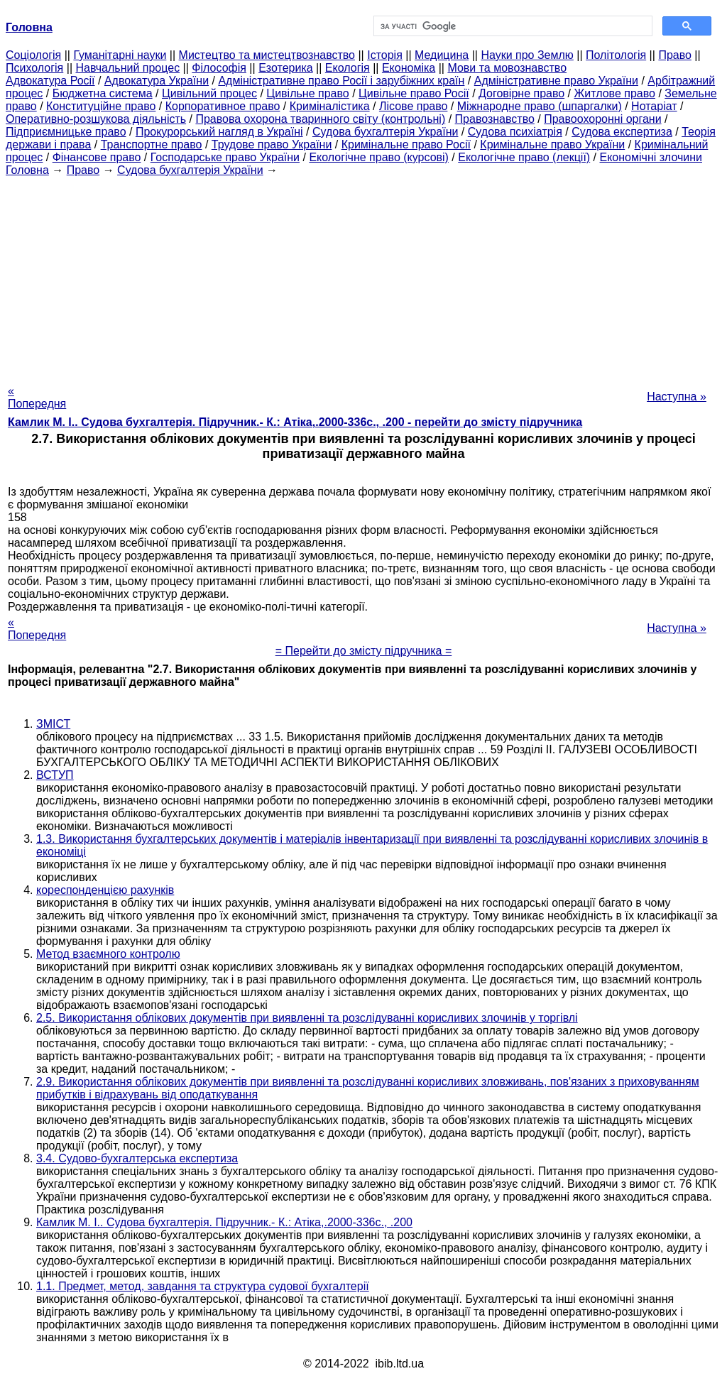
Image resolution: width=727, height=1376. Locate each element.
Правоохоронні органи (602, 119)
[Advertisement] (363, 276)
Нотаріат (654, 106)
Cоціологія (33, 55)
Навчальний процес (127, 68)
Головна (27, 170)
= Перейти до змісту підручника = (363, 651)
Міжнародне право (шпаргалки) (539, 106)
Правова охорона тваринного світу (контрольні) (320, 119)
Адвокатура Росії (50, 81)
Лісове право (413, 106)
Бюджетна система (103, 93)
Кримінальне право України (552, 144)
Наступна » (676, 397)
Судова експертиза (622, 132)
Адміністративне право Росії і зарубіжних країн (341, 81)
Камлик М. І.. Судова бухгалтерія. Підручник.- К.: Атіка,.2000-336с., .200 (224, 1222)
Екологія (347, 68)
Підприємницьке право (66, 132)
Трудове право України (272, 144)
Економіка (408, 68)
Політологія (616, 55)
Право (675, 55)
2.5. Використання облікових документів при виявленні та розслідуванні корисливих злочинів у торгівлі (307, 1018)
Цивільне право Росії (414, 93)
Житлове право (614, 93)
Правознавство (495, 119)
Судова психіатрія (515, 132)
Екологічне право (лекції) (524, 157)
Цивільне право (307, 93)
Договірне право (521, 93)
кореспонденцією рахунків (105, 890)
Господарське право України (225, 157)
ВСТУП (55, 775)
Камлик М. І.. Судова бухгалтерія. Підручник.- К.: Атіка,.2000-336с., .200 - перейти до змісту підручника (295, 422)
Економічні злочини (651, 157)
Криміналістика (330, 106)
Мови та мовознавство (507, 68)
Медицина (442, 55)
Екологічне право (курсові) (379, 157)
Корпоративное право (222, 106)
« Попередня (37, 397)
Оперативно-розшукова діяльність (96, 119)
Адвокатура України (156, 81)
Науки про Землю (527, 55)
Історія (385, 55)
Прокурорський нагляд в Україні (219, 132)
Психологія (34, 68)
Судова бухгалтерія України (385, 132)
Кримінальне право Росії (406, 144)
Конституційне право (100, 106)
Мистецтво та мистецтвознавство (267, 55)
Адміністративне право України (556, 81)
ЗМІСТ (53, 724)
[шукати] (512, 26)
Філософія (219, 68)
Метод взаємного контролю (108, 954)
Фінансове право (97, 157)
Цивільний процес (209, 93)
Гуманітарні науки (119, 55)
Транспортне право (151, 144)
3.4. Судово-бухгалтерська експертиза (137, 1158)
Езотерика (285, 68)
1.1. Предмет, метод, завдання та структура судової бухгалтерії (202, 1286)
